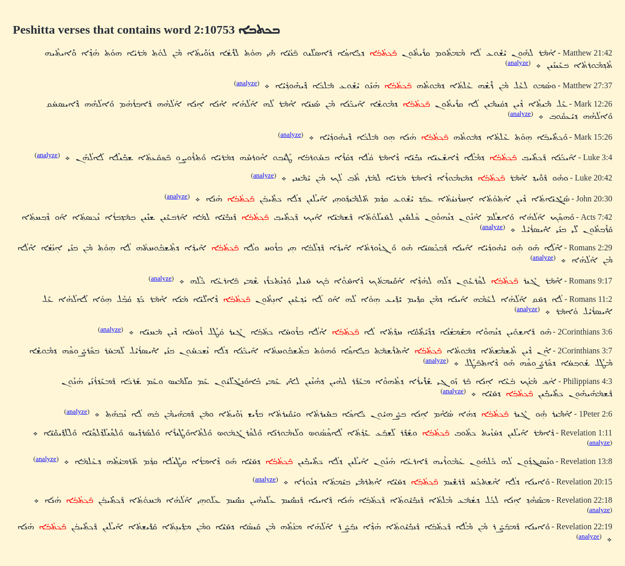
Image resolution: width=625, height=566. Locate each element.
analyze (518, 62)
